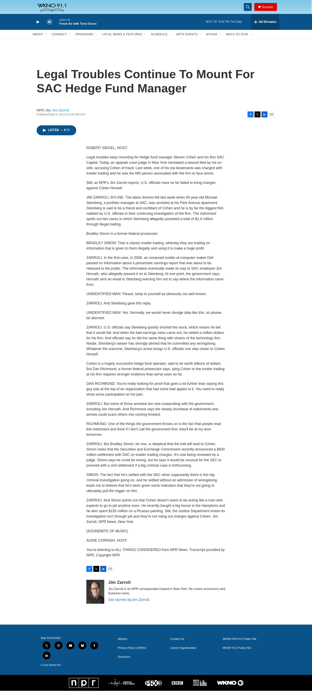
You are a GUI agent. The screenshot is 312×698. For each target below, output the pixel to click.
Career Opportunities (183, 654)
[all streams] (265, 29)
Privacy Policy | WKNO (132, 654)
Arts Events (187, 41)
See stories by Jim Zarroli (128, 606)
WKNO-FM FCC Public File (239, 645)
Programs (84, 41)
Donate (269, 10)
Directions (124, 663)
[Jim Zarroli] (95, 599)
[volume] (49, 28)
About (38, 41)
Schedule (159, 41)
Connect (59, 41)
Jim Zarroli (60, 117)
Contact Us (177, 645)
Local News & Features (122, 41)
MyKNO (211, 41)
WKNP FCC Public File (237, 654)
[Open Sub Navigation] (46, 41)
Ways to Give (237, 41)
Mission (122, 645)
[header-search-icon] (249, 11)
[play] (37, 29)
